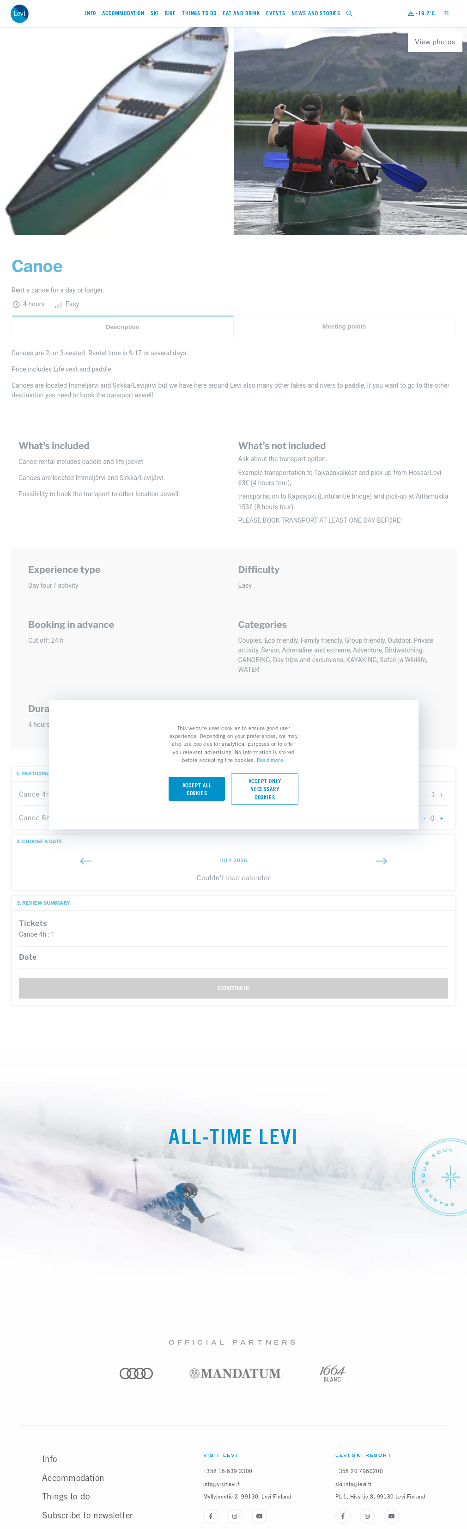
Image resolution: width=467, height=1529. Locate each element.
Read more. (271, 759)
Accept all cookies (197, 789)
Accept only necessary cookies (265, 789)
